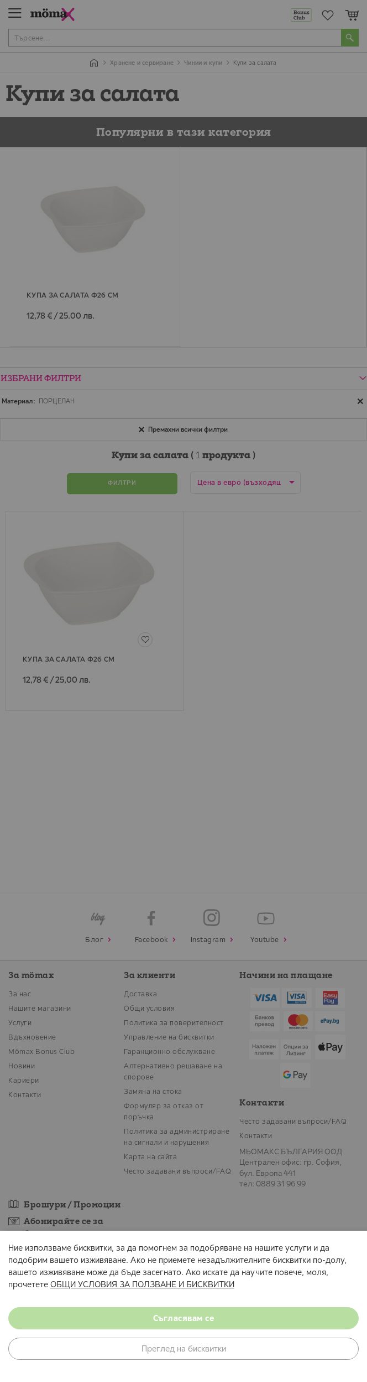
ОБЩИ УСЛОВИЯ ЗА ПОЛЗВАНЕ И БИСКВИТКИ (142, 1284)
